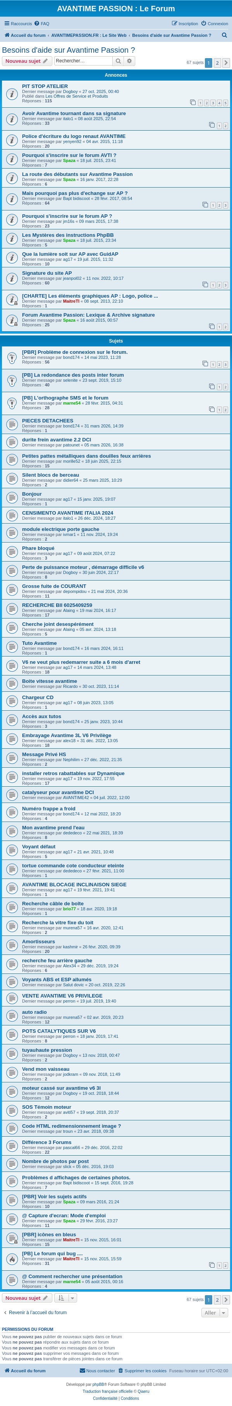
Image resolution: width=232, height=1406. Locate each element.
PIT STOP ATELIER (45, 86)
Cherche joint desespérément (58, 624)
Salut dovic (73, 984)
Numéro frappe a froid (49, 809)
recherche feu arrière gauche (57, 960)
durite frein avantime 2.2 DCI (56, 440)
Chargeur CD (37, 697)
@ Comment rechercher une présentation (72, 1276)
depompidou (75, 591)
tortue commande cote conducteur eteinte (73, 865)
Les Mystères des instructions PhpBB (68, 235)
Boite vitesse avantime (49, 681)
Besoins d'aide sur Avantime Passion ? (68, 50)
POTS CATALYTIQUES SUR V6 (59, 1031)
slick (67, 1166)
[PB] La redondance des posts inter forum (73, 375)
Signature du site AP (47, 273)
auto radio (34, 1012)
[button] (226, 62)
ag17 (67, 259)
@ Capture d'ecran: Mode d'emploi (64, 1215)
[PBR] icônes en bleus (49, 1234)
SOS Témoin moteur (46, 1107)
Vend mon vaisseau (45, 1069)
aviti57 (69, 1112)
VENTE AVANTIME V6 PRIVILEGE (62, 996)
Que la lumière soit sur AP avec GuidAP (70, 254)
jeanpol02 (72, 278)
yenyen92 (72, 141)
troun (68, 1131)
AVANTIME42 (76, 797)
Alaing (69, 610)
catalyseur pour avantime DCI (58, 792)
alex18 (69, 740)
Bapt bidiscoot (76, 198)
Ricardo (70, 686)
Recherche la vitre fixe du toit (57, 922)
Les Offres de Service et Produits (77, 96)
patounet (71, 445)
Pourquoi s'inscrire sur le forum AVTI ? (69, 155)
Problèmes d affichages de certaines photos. (76, 1177)
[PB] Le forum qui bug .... (52, 1253)
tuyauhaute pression (47, 1050)
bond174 (71, 357)
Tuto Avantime (39, 643)
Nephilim (71, 759)
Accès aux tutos (41, 716)
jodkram (70, 1074)
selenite (70, 380)
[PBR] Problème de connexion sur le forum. (75, 352)
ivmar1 (69, 534)
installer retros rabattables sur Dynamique (73, 773)
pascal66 (71, 1147)
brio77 (69, 908)
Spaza (69, 160)
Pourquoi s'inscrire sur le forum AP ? (67, 216)
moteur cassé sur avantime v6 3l (61, 1088)
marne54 (72, 403)
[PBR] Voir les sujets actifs (54, 1196)
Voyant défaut (38, 846)
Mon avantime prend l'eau (53, 828)
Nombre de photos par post (55, 1161)
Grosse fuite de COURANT (54, 586)
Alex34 (69, 965)
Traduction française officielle (108, 1391)
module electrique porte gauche (60, 529)
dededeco (72, 833)
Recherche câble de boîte (53, 903)
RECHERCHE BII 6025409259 (57, 605)
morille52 (72, 461)
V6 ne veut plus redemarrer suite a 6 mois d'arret (81, 662)
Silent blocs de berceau (50, 475)
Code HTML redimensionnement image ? (71, 1126)
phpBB (98, 1384)
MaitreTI (71, 301)
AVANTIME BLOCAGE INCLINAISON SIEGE (74, 884)
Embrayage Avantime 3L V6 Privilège (66, 735)
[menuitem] (41, 23)
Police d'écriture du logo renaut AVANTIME (73, 136)
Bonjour (32, 494)
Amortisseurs (38, 941)
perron (69, 1001)
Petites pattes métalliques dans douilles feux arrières (86, 456)
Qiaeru (143, 1391)
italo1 (68, 118)
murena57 (72, 927)
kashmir (70, 946)
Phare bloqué (38, 548)
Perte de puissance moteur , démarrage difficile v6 (83, 567)
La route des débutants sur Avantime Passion (77, 174)
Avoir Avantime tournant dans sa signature (74, 113)
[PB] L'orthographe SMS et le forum (65, 398)
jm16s (68, 221)
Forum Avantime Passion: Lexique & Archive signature (88, 315)
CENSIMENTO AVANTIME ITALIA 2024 (67, 513)
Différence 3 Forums (47, 1142)
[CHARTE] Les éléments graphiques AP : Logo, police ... (90, 296)
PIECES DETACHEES (47, 421)
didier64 (70, 480)
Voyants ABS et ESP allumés (56, 979)
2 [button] (217, 62)
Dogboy (70, 91)
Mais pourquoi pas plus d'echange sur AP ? (75, 193)
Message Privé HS (44, 754)
